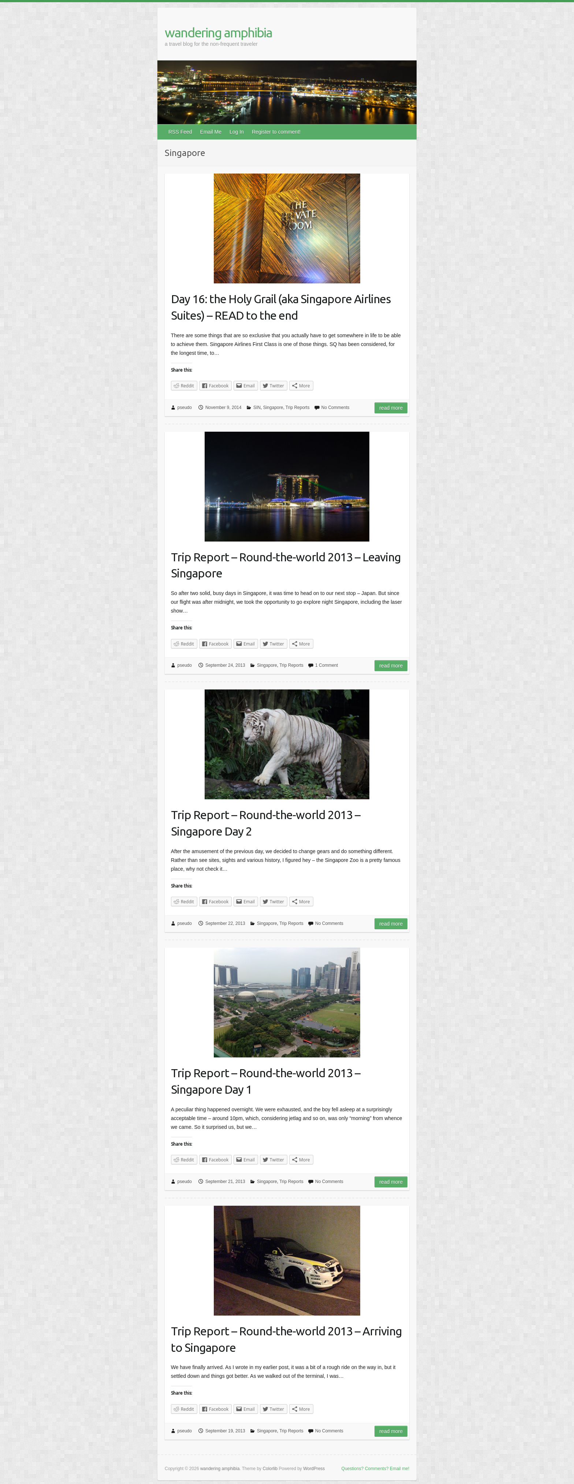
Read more (391, 408)
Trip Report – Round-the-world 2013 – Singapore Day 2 (265, 823)
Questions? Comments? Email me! (375, 1468)
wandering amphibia (218, 32)
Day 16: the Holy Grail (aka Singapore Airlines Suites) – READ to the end (281, 307)
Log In (237, 132)
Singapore (273, 407)
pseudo (185, 407)
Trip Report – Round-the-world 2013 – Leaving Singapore (286, 565)
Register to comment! (276, 132)
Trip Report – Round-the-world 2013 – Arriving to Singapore (286, 1339)
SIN (257, 407)
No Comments (335, 407)
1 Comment (326, 665)
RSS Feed (180, 132)
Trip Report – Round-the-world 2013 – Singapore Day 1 (265, 1081)
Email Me (210, 132)
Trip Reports (298, 407)
